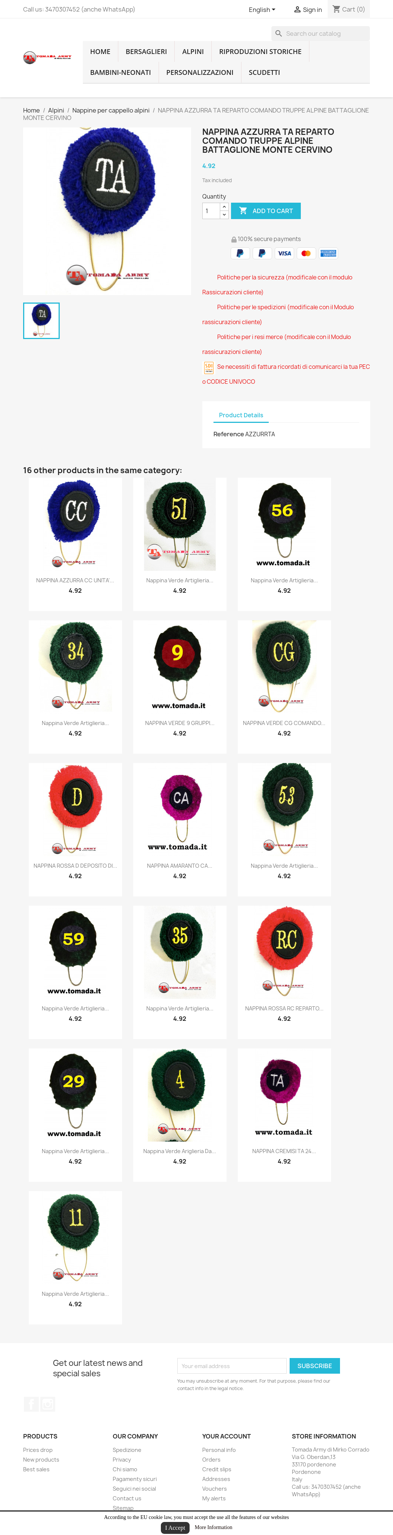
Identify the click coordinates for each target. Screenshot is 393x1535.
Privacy (122, 1459)
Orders (211, 1459)
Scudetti (264, 72)
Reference (228, 434)
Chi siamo (125, 1469)
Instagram (47, 1404)
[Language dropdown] (263, 10)
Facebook (31, 1404)
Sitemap (123, 1508)
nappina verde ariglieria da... (179, 1151)
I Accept (175, 1528)
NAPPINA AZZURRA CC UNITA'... (75, 580)
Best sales (36, 1469)
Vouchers (214, 1488)
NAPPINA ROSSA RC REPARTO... (284, 1008)
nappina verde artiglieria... (179, 580)
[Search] (320, 33)
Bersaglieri (146, 51)
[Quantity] (211, 211)
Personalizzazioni (200, 72)
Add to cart (266, 211)
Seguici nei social (134, 1488)
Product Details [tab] (241, 415)
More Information (214, 1527)
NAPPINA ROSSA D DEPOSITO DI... (75, 865)
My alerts (214, 1498)
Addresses (216, 1478)
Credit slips (216, 1469)
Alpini (193, 51)
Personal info (219, 1449)
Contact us (127, 1498)
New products (41, 1459)
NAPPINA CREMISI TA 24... (284, 1151)
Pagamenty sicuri (135, 1478)
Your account (226, 1436)
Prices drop (38, 1449)
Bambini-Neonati (120, 72)
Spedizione (127, 1449)
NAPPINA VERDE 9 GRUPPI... (180, 723)
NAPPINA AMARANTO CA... (179, 865)
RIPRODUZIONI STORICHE (260, 51)
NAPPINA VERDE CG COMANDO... (284, 723)
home (100, 51)
